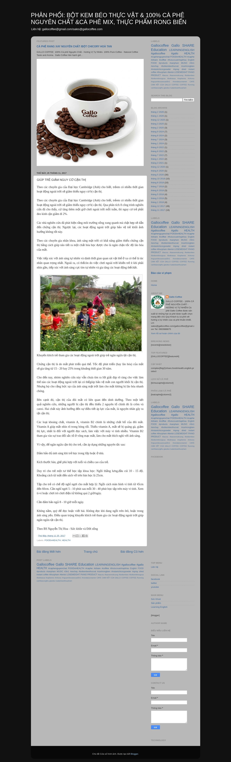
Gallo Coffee (175, 297)
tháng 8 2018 (157, 182)
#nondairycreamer (89, 578)
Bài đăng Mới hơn (49, 551)
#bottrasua (41, 578)
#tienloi (63, 574)
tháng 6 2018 (157, 190)
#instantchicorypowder (121, 571)
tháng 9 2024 (157, 131)
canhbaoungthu (43, 581)
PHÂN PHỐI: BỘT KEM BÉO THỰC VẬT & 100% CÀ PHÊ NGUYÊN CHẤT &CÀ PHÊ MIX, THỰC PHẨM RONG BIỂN (108, 18)
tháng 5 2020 (157, 174)
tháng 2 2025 (157, 127)
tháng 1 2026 (157, 116)
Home (154, 285)
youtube (155, 587)
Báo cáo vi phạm (161, 273)
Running (140, 578)
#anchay (74, 571)
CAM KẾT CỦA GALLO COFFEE (115, 578)
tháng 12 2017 (158, 206)
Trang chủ (90, 551)
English (133, 568)
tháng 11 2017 (158, 210)
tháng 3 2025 (157, 124)
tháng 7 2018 (157, 186)
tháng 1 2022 (157, 159)
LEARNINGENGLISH (107, 564)
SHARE (71, 564)
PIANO (84, 574)
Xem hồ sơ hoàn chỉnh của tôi (165, 333)
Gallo (60, 564)
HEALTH (66, 540)
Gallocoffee (46, 564)
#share (97, 568)
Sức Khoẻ (156, 599)
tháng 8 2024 (157, 135)
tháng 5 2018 (157, 194)
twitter (154, 583)
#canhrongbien (103, 571)
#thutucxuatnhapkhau (119, 568)
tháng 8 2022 (157, 151)
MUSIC (60, 571)
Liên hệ (154, 567)
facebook (155, 579)
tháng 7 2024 (157, 139)
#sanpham (51, 571)
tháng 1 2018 (157, 202)
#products (41, 571)
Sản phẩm (156, 603)
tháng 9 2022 (157, 147)
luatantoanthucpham (64, 581)
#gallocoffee (128, 564)
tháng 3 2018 (157, 198)
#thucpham (54, 574)
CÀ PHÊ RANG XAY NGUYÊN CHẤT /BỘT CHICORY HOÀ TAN (74, 46)
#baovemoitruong (111, 575)
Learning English (159, 607)
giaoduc (52, 581)
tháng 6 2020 (157, 171)
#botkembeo (123, 575)
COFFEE (132, 578)
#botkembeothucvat (87, 571)
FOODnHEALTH (53, 540)
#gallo (140, 564)
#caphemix (50, 578)
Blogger (134, 754)
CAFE (99, 578)
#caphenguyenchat (57, 568)
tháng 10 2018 (158, 178)
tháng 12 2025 (158, 120)
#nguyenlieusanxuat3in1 (71, 578)
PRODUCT (92, 574)
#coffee (105, 568)
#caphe (89, 568)
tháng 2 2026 (157, 112)
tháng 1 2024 (157, 143)
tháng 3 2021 (157, 163)
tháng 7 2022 (157, 155)
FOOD (141, 568)
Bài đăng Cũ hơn (132, 551)
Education (86, 564)
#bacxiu (101, 575)
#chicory (58, 578)
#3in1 (66, 571)
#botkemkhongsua (136, 575)
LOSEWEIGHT (73, 574)
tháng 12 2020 (158, 167)
